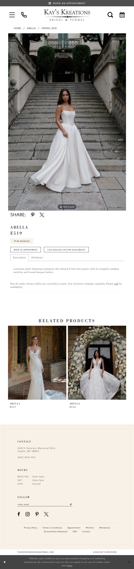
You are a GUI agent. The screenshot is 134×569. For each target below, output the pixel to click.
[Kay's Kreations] (67, 15)
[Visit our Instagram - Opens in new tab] (28, 514)
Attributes (37, 257)
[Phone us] (24, 14)
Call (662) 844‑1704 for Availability (66, 250)
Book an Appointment (25, 250)
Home (17, 28)
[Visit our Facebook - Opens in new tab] (18, 514)
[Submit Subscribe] (70, 504)
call (116, 283)
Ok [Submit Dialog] (129, 561)
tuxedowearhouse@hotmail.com (35, 552)
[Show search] (110, 14)
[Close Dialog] (4, 562)
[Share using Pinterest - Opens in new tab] (32, 215)
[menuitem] (12, 14)
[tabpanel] (67, 122)
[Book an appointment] (67, 3)
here (69, 565)
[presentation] (37, 363)
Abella (31, 28)
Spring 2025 (49, 28)
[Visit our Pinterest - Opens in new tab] (37, 514)
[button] (12, 14)
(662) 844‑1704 (26, 457)
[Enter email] (45, 504)
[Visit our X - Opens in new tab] (46, 514)
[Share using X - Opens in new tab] (42, 215)
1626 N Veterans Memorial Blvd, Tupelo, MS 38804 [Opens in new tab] (36, 450)
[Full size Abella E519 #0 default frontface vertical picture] (67, 122)
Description (19, 257)
